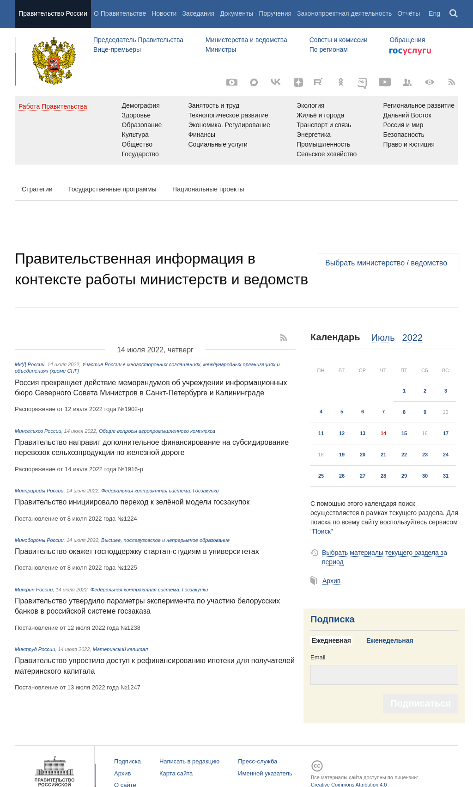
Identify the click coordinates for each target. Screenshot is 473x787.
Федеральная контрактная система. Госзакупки (160, 490)
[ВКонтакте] (276, 82)
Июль (383, 337)
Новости (164, 13)
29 (404, 476)
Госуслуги (410, 52)
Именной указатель (265, 773)
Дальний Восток (407, 115)
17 (446, 433)
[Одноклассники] (341, 82)
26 (342, 476)
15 (404, 433)
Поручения (275, 13)
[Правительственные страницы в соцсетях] (407, 82)
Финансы (201, 134)
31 (446, 476)
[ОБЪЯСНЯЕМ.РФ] (363, 82)
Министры (221, 49)
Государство (140, 154)
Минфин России (34, 589)
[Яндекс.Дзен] (298, 82)
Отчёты (408, 13)
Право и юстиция (408, 144)
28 (383, 476)
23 (425, 454)
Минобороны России (39, 540)
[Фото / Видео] (232, 82)
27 (362, 476)
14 (383, 433)
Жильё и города (320, 115)
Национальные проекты (208, 189)
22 (404, 454)
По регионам (328, 49)
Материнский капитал (120, 649)
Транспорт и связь (324, 125)
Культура (135, 134)
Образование (142, 125)
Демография (141, 105)
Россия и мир (403, 125)
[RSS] (452, 82)
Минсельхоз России (38, 431)
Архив (331, 580)
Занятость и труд (213, 105)
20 (362, 454)
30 (425, 476)
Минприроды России (39, 490)
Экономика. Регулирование (229, 125)
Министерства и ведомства (246, 39)
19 (342, 454)
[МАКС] (254, 82)
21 (383, 454)
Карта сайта (176, 773)
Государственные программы (112, 189)
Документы (236, 13)
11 (321, 433)
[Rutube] (319, 81)
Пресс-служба (257, 761)
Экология (310, 105)
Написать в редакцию (189, 761)
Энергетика (314, 134)
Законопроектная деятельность (344, 13)
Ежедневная (331, 640)
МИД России (29, 364)
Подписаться (420, 703)
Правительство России (52, 13)
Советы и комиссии (338, 39)
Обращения (407, 39)
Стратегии (37, 189)
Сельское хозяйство (327, 154)
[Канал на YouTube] (385, 82)
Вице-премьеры (117, 49)
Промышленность (323, 144)
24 (446, 454)
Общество (137, 144)
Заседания (198, 13)
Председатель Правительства (138, 39)
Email (318, 657)
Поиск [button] (454, 14)
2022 (412, 337)
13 (362, 433)
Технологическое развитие (228, 115)
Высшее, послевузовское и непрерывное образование (165, 540)
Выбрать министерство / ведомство (386, 263)
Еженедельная (389, 640)
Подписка (332, 619)
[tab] (334, 640)
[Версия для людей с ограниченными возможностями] (429, 82)
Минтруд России (35, 649)
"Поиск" (321, 531)
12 (342, 433)
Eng (434, 13)
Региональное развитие (419, 105)
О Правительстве (120, 13)
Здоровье (136, 115)
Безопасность (403, 134)
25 (321, 476)
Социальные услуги (217, 144)
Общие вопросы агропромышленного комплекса (157, 431)
